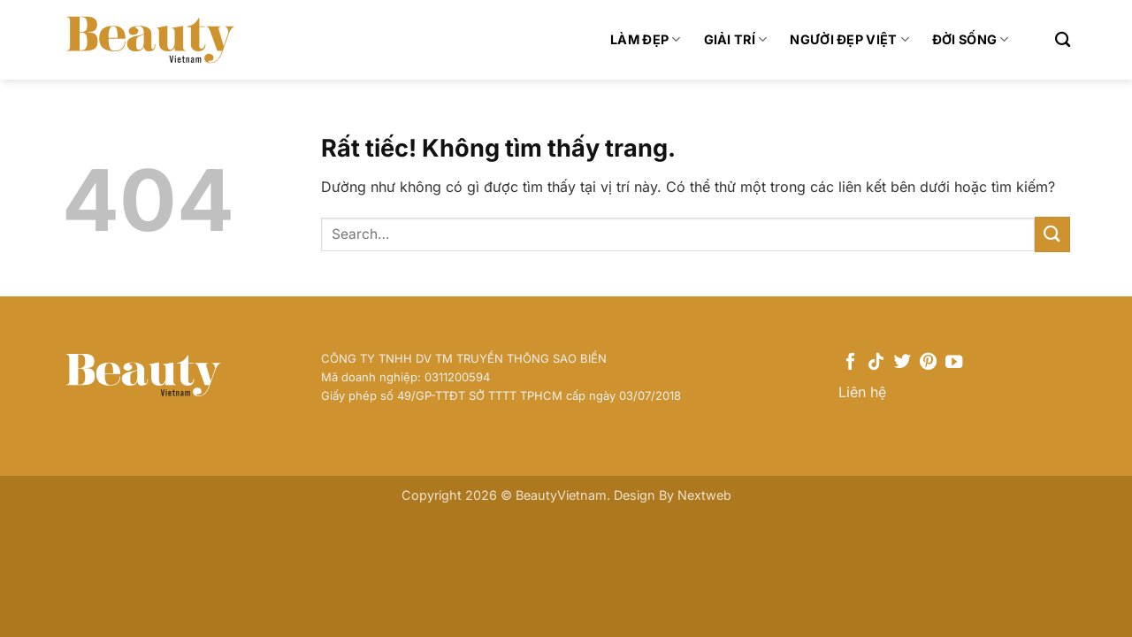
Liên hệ (862, 392)
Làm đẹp (645, 39)
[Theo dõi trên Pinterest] (928, 362)
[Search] (1062, 40)
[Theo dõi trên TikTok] (876, 362)
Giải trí (736, 39)
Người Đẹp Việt (849, 39)
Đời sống (970, 39)
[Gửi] (1052, 234)
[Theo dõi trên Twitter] (902, 362)
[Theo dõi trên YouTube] (953, 362)
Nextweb (704, 495)
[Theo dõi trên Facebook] (850, 362)
